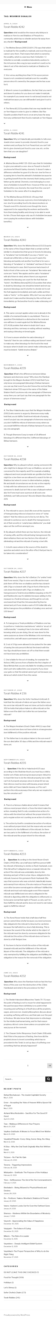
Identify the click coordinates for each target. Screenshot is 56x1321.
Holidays (7, 1282)
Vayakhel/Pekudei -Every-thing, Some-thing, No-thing (27, 1139)
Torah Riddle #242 (14, 26)
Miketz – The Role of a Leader (16, 1236)
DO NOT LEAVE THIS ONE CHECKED (20, 1272)
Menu (28, 7)
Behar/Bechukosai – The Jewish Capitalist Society (25, 1095)
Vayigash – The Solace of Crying (17, 1228)
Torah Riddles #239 (15, 368)
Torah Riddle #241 (14, 133)
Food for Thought (11, 1277)
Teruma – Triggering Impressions (18, 1165)
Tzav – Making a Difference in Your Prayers (22, 1124)
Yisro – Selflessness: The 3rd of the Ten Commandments (28, 1180)
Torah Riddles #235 (15, 762)
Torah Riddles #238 (15, 459)
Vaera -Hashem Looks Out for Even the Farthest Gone (27, 1206)
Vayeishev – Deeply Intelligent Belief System (23, 1244)
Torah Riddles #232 (15, 976)
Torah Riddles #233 (15, 854)
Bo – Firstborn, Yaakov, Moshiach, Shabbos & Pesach (26, 1198)
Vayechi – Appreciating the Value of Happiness (24, 1221)
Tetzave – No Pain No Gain (15, 1157)
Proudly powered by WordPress (17, 1315)
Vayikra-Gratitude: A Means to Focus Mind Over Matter (27, 1131)
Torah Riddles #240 (15, 240)
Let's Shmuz (9, 1288)
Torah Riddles (9, 1298)
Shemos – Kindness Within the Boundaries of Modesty (27, 1213)
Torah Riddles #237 (15, 571)
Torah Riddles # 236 (15, 693)
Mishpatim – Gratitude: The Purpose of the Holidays (26, 1172)
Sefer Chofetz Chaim (12, 1292)
